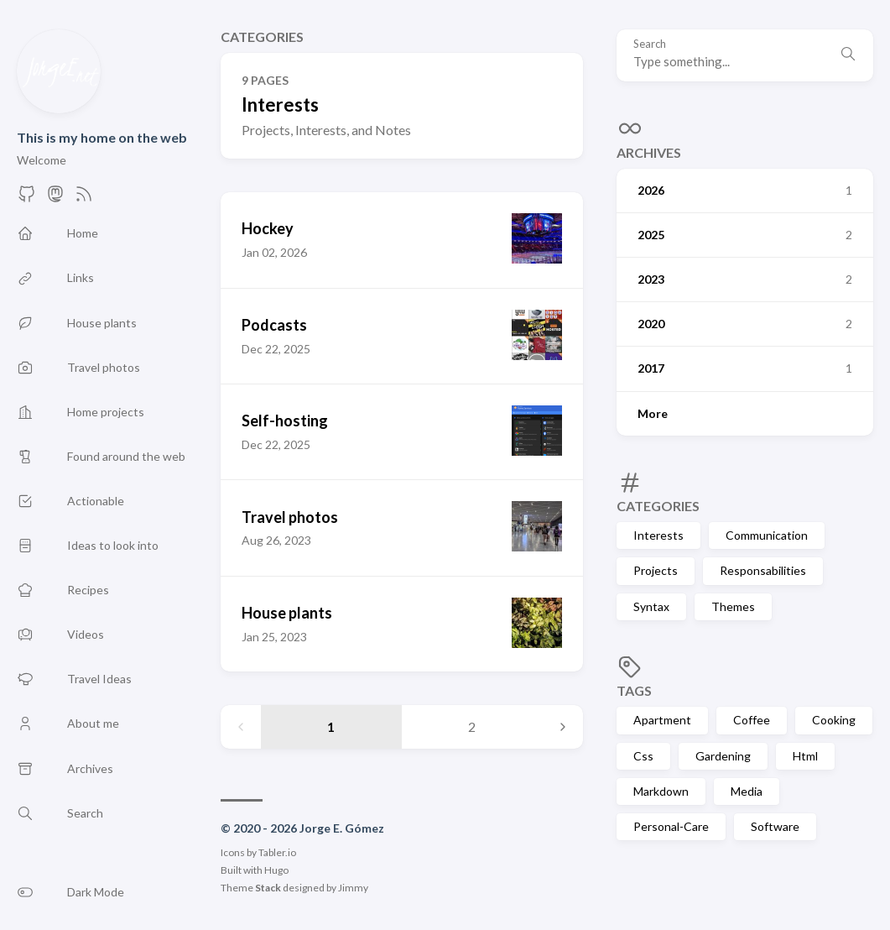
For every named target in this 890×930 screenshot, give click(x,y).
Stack (268, 887)
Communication (767, 535)
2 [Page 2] (472, 726)
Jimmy (353, 887)
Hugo (276, 870)
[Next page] (563, 727)
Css (643, 756)
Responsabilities (763, 570)
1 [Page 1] (331, 726)
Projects (655, 570)
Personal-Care (671, 826)
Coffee (751, 720)
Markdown (661, 791)
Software (775, 826)
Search (649, 44)
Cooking (834, 720)
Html (805, 756)
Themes (733, 606)
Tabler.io (277, 852)
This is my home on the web (102, 137)
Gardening (723, 756)
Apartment (662, 720)
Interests (658, 535)
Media (746, 791)
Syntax (651, 606)
